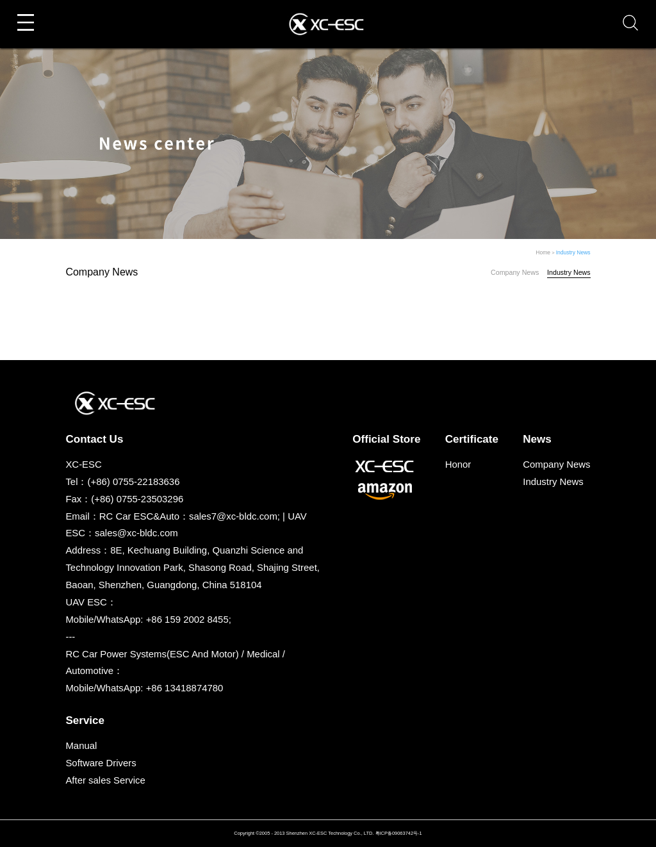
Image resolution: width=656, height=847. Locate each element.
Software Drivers (100, 762)
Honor (458, 464)
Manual (81, 745)
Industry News (573, 252)
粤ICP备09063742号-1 (398, 833)
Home (543, 252)
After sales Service (105, 780)
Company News (515, 272)
